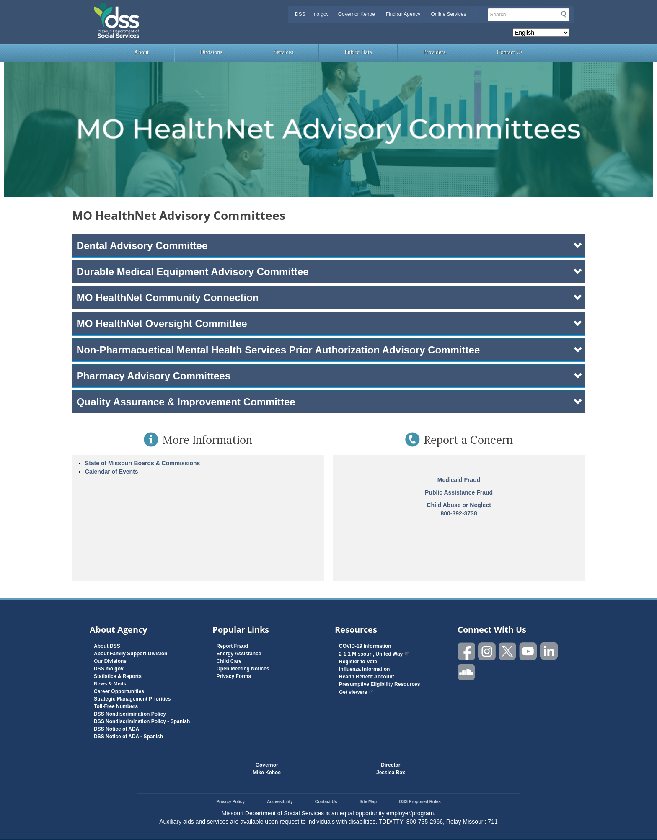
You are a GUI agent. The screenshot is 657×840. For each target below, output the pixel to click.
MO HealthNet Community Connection (330, 297)
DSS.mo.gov (109, 669)
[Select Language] (541, 32)
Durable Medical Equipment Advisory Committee (330, 271)
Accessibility (279, 801)
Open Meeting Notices (243, 669)
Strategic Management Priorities (132, 699)
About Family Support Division (130, 654)
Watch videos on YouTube (528, 651)
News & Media (111, 684)
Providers (434, 52)
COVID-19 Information (365, 646)
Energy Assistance (239, 654)
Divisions (211, 52)
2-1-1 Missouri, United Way (374, 654)
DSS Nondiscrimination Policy (130, 714)
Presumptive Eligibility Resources (379, 684)
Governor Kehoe (356, 14)
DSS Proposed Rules (419, 801)
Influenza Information (364, 669)
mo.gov (320, 14)
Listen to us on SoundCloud (467, 671)
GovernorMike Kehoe (267, 769)
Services (283, 52)
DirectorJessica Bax (390, 769)
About (141, 52)
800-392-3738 (459, 513)
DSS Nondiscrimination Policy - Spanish (142, 721)
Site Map (368, 801)
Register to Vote (358, 662)
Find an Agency (403, 14)
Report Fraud (232, 646)
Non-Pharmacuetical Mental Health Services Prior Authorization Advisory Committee (330, 350)
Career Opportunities (119, 691)
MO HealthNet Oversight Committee (330, 323)
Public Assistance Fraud (459, 492)
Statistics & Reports (118, 676)
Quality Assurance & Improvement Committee (330, 401)
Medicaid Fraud (459, 480)
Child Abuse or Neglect (459, 505)
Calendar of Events (111, 471)
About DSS (107, 646)
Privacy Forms (234, 676)
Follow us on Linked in (549, 651)
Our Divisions (110, 661)
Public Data (358, 52)
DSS (300, 14)
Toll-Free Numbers (116, 706)
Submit (563, 14)
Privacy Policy (230, 801)
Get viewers (356, 692)
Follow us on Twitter (508, 651)
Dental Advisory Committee (330, 245)
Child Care (229, 661)
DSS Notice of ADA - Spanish (128, 737)
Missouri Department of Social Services (175, 9)
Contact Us (510, 52)
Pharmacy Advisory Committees (330, 375)
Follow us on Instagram (487, 651)
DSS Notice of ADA (116, 729)
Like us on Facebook (467, 651)
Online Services (448, 14)
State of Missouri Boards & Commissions (142, 463)
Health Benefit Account (366, 677)
